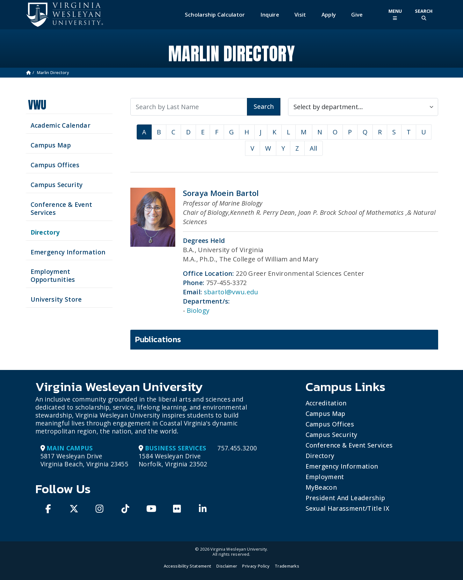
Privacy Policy (255, 566)
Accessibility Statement (187, 566)
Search (264, 106)
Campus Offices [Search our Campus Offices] (55, 165)
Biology (198, 310)
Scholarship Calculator (215, 14)
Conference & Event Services (349, 445)
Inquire (269, 14)
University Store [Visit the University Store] (56, 299)
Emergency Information (342, 466)
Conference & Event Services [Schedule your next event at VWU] (61, 208)
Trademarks (287, 566)
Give (357, 14)
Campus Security (332, 434)
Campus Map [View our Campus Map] (51, 145)
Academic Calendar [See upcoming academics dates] (60, 125)
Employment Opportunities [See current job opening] (53, 275)
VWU (37, 105)
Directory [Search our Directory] (45, 232)
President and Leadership (345, 497)
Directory (320, 455)
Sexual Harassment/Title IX (347, 508)
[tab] (284, 340)
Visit (300, 14)
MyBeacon (321, 487)
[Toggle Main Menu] (395, 14)
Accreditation (326, 403)
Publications (158, 339)
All (313, 148)
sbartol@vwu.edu (231, 292)
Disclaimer (226, 566)
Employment (325, 476)
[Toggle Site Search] (423, 14)
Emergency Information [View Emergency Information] (68, 252)
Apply (329, 14)
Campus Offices (330, 424)
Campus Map (325, 413)
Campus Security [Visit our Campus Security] (57, 184)
